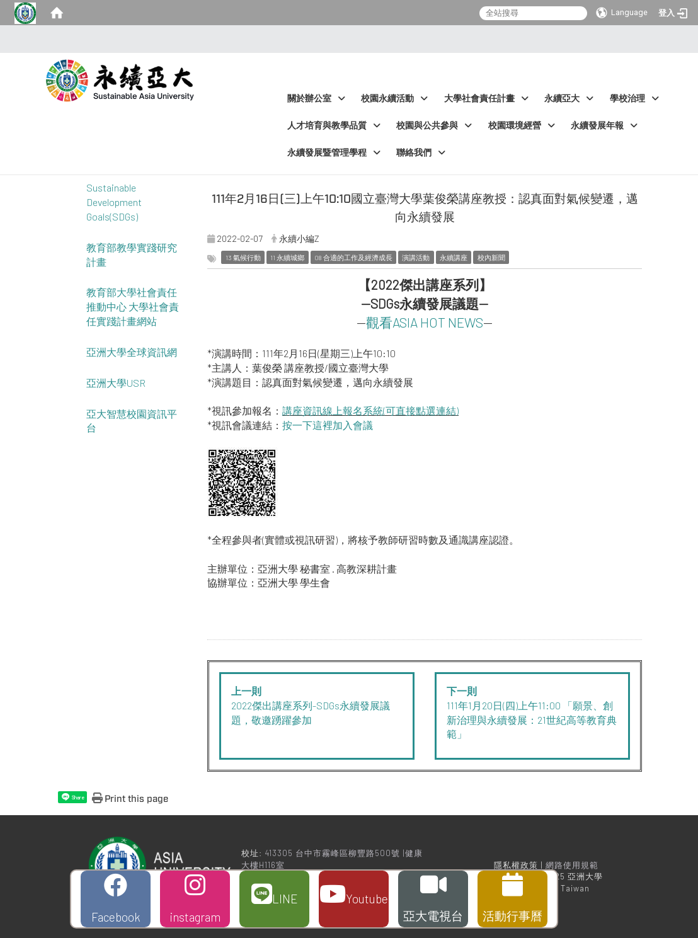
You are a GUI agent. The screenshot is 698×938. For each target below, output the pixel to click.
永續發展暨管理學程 (333, 152)
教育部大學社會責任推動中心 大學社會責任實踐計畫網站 (132, 306)
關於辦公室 (316, 98)
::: (345, 39)
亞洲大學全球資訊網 (131, 352)
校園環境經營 (521, 125)
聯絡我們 (420, 152)
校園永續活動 (394, 98)
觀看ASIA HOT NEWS (424, 322)
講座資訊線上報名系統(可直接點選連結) (370, 410)
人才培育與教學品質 (333, 125)
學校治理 (634, 98)
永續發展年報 (604, 125)
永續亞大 (568, 98)
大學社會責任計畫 (486, 98)
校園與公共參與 (434, 125)
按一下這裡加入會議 (327, 425)
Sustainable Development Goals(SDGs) (114, 201)
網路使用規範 (572, 865)
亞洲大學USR (116, 383)
